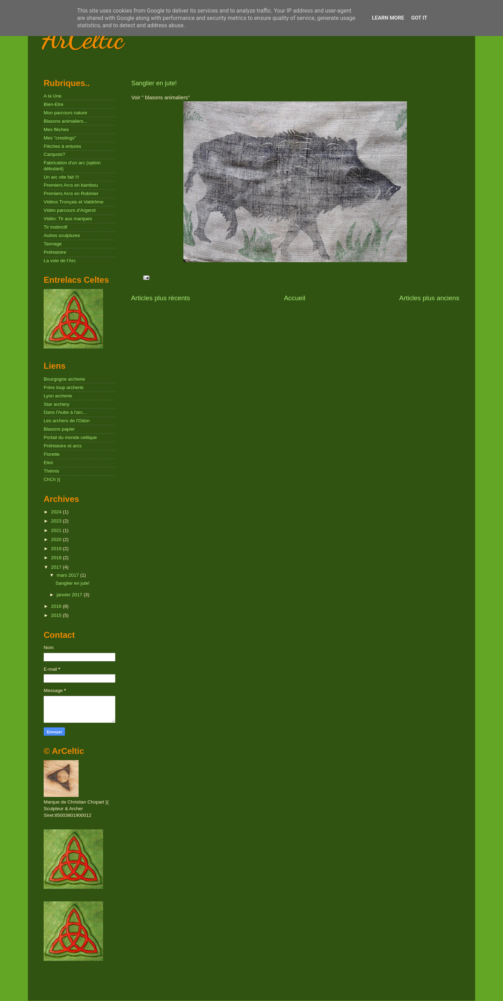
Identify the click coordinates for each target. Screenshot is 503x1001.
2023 (57, 521)
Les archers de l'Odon (67, 420)
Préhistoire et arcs (63, 445)
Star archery (57, 404)
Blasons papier (59, 429)
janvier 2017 (70, 594)
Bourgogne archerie (64, 379)
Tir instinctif (55, 227)
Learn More (388, 18)
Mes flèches (56, 129)
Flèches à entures (62, 146)
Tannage (53, 243)
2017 (57, 567)
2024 (57, 511)
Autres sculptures (62, 235)
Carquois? (54, 154)
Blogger (351, 986)
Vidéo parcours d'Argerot (70, 210)
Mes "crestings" (60, 138)
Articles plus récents (160, 298)
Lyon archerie (58, 395)
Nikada (309, 986)
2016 (57, 606)
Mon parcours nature (65, 112)
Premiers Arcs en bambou (71, 185)
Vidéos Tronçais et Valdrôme (73, 201)
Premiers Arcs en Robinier (71, 193)
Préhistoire (55, 252)
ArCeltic (83, 38)
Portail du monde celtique (70, 437)
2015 (57, 615)
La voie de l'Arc (60, 260)
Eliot (48, 462)
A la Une (52, 96)
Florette (52, 454)
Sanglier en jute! (154, 83)
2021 (57, 530)
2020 (57, 539)
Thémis (51, 471)
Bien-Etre (53, 104)
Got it (419, 18)
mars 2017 (68, 575)
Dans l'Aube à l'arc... (65, 412)
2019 (57, 548)
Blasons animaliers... (65, 121)
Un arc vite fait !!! (61, 177)
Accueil (294, 298)
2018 (57, 557)
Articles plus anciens (429, 298)
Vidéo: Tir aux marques (68, 218)
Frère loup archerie (63, 387)
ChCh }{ (52, 479)
